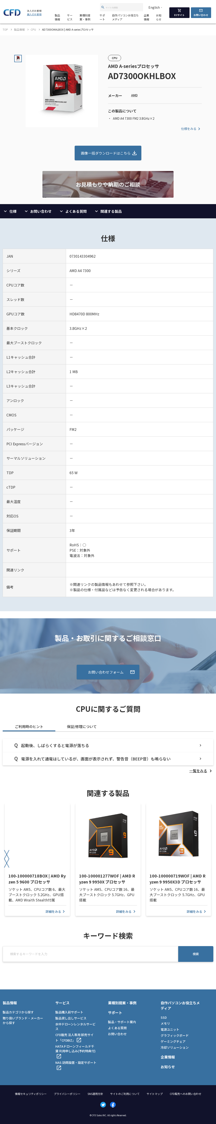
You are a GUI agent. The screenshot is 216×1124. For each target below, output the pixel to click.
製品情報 (57, 17)
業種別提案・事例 (85, 17)
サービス (69, 17)
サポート (102, 17)
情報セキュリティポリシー (31, 1094)
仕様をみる (191, 128)
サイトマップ (155, 1094)
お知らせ (158, 17)
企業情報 (146, 17)
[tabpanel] (108, 756)
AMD (134, 95)
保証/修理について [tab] (82, 726)
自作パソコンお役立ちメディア (125, 17)
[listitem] (201, 770)
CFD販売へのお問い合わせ (185, 1094)
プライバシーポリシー (67, 1094)
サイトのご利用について (125, 1094)
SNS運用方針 (95, 1094)
